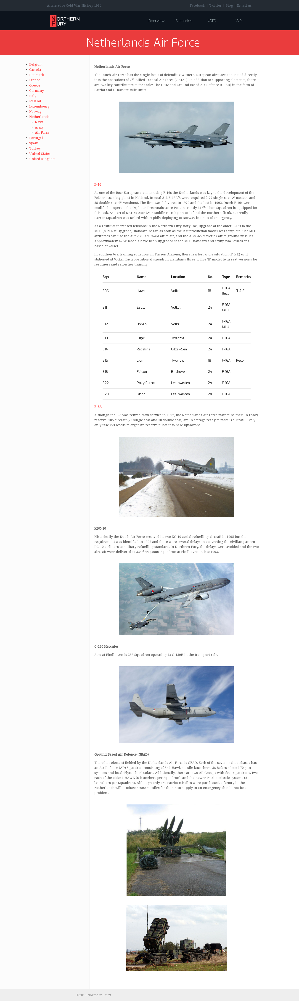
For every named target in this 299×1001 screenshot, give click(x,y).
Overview (156, 21)
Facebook (197, 5)
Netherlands (39, 117)
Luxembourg (39, 106)
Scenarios (183, 21)
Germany (36, 90)
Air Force (42, 132)
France (34, 80)
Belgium (35, 64)
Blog (229, 5)
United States (39, 153)
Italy (32, 96)
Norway (35, 111)
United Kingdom (42, 159)
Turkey (35, 148)
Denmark (36, 75)
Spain (33, 143)
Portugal (36, 138)
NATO (211, 21)
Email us (244, 5)
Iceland (35, 101)
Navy (39, 122)
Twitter (215, 5)
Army (39, 127)
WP (238, 21)
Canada (35, 69)
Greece (34, 85)
